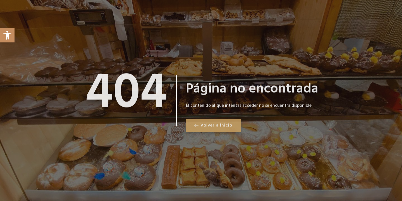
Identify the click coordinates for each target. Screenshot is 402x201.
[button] (7, 35)
